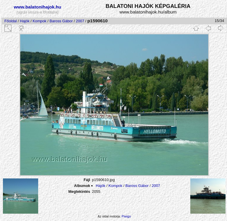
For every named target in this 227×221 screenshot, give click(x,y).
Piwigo (126, 216)
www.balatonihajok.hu (37, 6)
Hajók (25, 21)
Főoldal (10, 21)
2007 (80, 21)
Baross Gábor (61, 21)
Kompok (39, 21)
